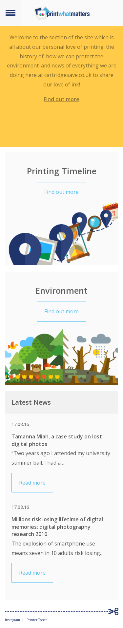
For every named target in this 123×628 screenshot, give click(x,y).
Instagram (12, 620)
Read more (32, 482)
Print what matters (62, 13)
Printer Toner (37, 620)
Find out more (61, 99)
